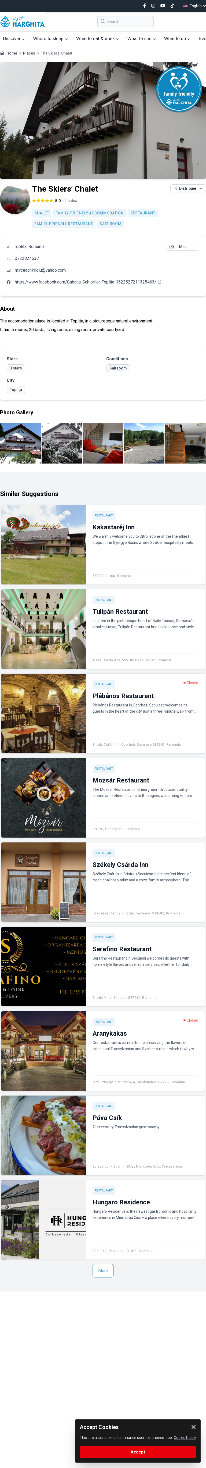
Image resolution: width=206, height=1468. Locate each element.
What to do (177, 38)
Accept (138, 1452)
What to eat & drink (97, 38)
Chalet (41, 213)
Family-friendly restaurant (63, 224)
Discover (14, 38)
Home (11, 53)
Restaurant (143, 213)
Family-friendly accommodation (90, 213)
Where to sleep (50, 38)
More (103, 1270)
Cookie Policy (185, 1437)
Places (29, 53)
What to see (141, 38)
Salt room (110, 224)
